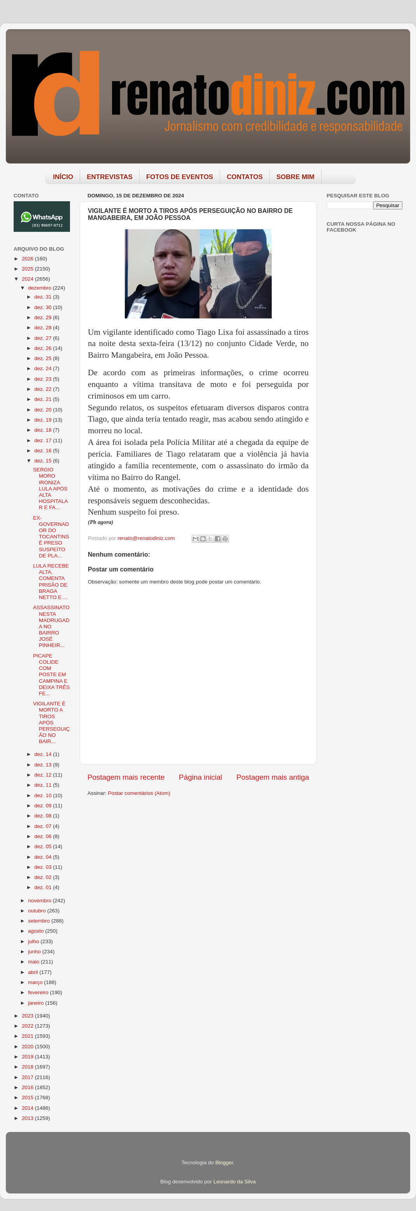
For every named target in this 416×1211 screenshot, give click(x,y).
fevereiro (39, 992)
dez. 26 (43, 348)
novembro (40, 900)
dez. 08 (43, 816)
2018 (28, 1067)
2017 (28, 1077)
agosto (36, 931)
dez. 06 (43, 836)
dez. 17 (43, 440)
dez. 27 (43, 338)
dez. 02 (43, 877)
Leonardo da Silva (234, 1182)
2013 (28, 1118)
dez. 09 (43, 806)
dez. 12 (43, 775)
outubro (37, 911)
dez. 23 (43, 379)
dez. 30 (43, 307)
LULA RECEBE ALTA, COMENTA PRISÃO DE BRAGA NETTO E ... (51, 581)
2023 (28, 1016)
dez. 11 (43, 785)
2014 (28, 1108)
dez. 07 (43, 826)
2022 (28, 1026)
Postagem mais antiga (272, 777)
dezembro (40, 288)
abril (33, 972)
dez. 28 (43, 327)
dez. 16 (43, 450)
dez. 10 (43, 795)
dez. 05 (43, 846)
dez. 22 (43, 389)
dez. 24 (43, 368)
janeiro (36, 1003)
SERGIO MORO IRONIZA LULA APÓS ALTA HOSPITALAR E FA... (50, 488)
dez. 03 (43, 867)
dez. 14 (43, 754)
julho (34, 941)
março (36, 982)
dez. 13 (43, 765)
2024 (28, 279)
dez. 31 (43, 297)
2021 (28, 1036)
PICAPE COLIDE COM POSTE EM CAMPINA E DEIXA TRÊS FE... (51, 674)
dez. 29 (43, 317)
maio (34, 962)
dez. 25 (43, 358)
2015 (28, 1097)
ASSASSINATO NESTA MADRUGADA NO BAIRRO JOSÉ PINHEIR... (51, 626)
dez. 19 (43, 420)
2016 (28, 1087)
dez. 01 (43, 887)
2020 (28, 1046)
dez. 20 (43, 410)
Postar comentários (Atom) (139, 793)
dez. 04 (43, 857)
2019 (28, 1057)
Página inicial (200, 777)
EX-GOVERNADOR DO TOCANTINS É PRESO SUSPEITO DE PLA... (51, 537)
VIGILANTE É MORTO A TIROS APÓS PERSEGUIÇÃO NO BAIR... (51, 722)
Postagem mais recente (125, 777)
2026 (28, 259)
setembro (39, 921)
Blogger (224, 1162)
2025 (28, 269)
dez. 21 (43, 399)
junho (35, 951)
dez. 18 (43, 430)
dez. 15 (43, 461)
